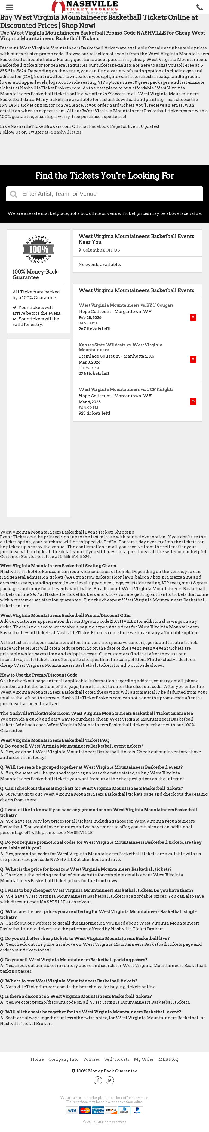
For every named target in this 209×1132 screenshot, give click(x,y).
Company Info (63, 1059)
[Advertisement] (99, 151)
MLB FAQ (168, 1059)
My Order (144, 1059)
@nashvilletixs (65, 132)
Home (37, 1059)
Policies (91, 1059)
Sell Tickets (116, 1059)
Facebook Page (104, 126)
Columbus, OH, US (99, 250)
